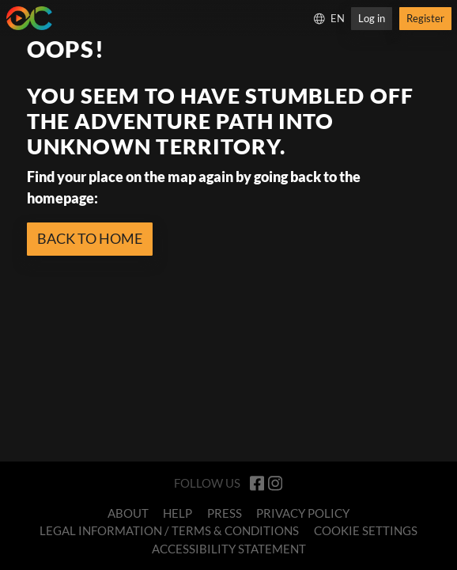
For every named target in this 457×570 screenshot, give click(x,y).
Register (425, 18)
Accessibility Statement (229, 549)
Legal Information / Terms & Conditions (169, 530)
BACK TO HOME (89, 238)
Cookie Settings (365, 530)
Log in (371, 18)
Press (224, 513)
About (128, 513)
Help (177, 513)
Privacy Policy (302, 513)
